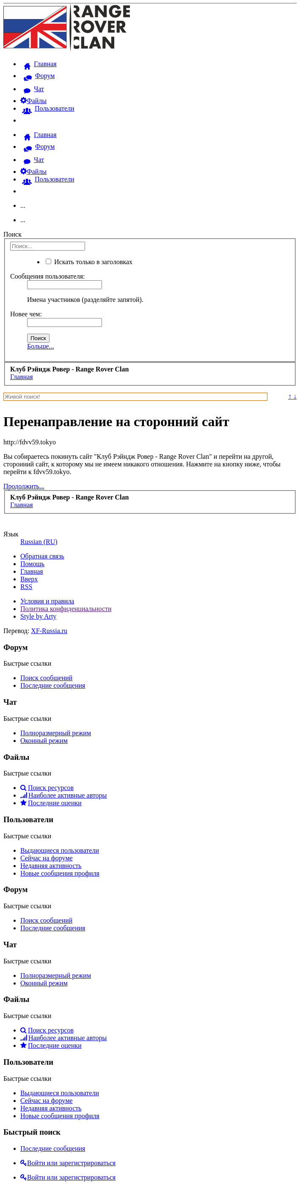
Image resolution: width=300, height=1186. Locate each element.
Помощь (32, 563)
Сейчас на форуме (46, 858)
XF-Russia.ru (49, 630)
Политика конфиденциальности (66, 608)
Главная (31, 571)
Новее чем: (26, 314)
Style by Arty (38, 616)
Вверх (29, 579)
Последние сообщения (52, 685)
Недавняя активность (51, 865)
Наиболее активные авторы (63, 795)
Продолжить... (23, 486)
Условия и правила (47, 601)
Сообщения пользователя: (47, 276)
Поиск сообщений (46, 677)
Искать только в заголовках (89, 261)
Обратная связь (42, 556)
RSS (26, 586)
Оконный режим (44, 740)
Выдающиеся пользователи (59, 850)
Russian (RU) (39, 541)
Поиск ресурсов (47, 787)
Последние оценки (51, 802)
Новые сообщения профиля (59, 873)
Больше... (40, 346)
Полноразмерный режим (55, 733)
